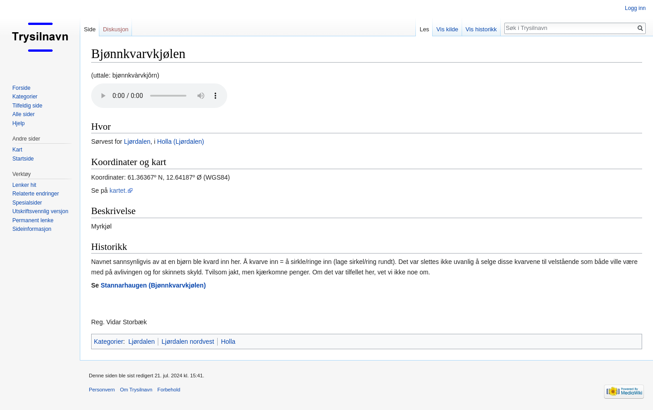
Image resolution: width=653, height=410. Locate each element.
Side (90, 29)
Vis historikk (481, 29)
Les (424, 29)
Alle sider (23, 114)
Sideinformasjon (31, 229)
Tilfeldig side (27, 105)
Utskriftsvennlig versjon (40, 211)
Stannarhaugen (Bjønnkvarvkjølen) (153, 285)
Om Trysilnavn (136, 389)
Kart (17, 149)
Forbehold (168, 389)
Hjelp (18, 123)
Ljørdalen (137, 141)
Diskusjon (115, 29)
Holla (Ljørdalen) (180, 141)
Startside (23, 159)
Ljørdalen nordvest (187, 341)
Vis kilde (447, 29)
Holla (228, 341)
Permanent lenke (33, 220)
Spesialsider (27, 203)
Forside (21, 88)
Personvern (102, 389)
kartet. (118, 190)
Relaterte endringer (35, 193)
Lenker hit (24, 185)
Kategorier (108, 341)
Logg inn (635, 8)
